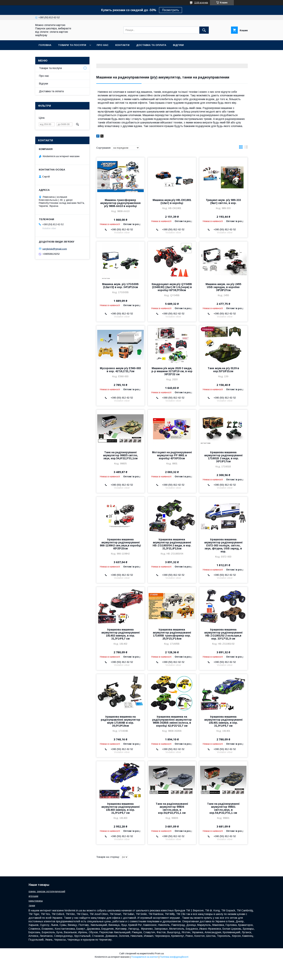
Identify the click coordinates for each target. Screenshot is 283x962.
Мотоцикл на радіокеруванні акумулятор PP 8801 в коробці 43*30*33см (172, 455)
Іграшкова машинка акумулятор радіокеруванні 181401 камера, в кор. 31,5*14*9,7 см (223, 721)
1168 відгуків (201, 2)
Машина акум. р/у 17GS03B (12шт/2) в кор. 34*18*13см (120, 286)
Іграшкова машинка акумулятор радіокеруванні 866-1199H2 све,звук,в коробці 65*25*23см (120, 544)
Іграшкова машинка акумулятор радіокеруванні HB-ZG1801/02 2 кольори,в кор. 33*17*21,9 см (223, 634)
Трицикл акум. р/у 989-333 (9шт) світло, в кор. (223, 201)
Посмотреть (170, 10)
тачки (32, 905)
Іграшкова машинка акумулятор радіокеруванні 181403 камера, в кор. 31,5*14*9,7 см (120, 808)
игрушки (33, 896)
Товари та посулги (72, 45)
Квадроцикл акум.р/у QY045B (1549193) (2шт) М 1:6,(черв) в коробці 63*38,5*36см (172, 287)
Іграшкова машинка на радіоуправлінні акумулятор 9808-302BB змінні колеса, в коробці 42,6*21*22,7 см (172, 721)
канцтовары (36, 900)
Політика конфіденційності (174, 957)
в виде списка (246, 148)
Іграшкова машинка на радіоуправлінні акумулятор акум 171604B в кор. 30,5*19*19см (120, 721)
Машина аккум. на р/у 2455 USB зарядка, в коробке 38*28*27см (223, 287)
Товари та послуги (50, 68)
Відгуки (178, 45)
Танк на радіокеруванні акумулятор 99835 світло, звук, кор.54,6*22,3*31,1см (120, 455)
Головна (45, 45)
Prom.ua (159, 953)
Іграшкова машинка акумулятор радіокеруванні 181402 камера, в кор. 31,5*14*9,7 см (120, 634)
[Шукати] (204, 30)
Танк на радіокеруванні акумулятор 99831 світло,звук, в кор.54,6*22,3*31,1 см (223, 808)
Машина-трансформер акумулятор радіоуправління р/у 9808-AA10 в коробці (120, 203)
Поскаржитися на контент (144, 957)
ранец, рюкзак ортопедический (47, 891)
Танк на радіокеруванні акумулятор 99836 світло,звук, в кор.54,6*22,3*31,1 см (172, 808)
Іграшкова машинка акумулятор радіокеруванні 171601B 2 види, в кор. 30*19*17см (223, 457)
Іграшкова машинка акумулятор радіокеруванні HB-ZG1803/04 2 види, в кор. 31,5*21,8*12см (172, 544)
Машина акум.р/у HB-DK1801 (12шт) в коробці (172, 201)
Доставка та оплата (151, 45)
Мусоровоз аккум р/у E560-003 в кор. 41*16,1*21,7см (120, 370)
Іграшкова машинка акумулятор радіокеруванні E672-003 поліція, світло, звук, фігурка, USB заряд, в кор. (223, 545)
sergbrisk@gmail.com (54, 248)
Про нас (103, 45)
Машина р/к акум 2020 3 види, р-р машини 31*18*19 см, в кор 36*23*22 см (171, 371)
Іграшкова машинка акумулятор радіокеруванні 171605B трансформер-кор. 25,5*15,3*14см (172, 634)
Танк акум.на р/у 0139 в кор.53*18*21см (223, 370)
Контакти (122, 45)
